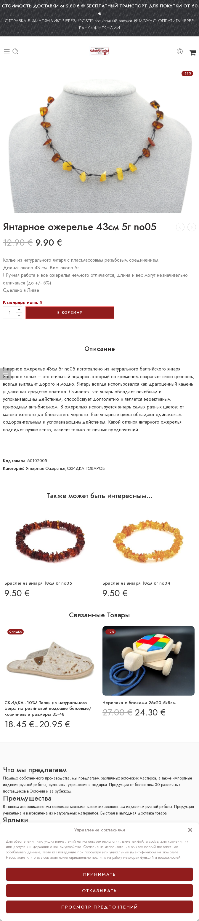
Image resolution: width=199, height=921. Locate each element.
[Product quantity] (9, 312)
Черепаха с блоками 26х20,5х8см (139, 702)
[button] (190, 830)
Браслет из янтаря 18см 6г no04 (136, 583)
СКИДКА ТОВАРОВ (86, 468)
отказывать (99, 890)
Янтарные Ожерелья (45, 468)
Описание (99, 349)
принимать (99, 874)
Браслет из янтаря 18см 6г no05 (38, 583)
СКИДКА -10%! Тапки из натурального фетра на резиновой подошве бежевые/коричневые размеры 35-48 (47, 708)
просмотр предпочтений (99, 907)
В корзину (70, 312)
